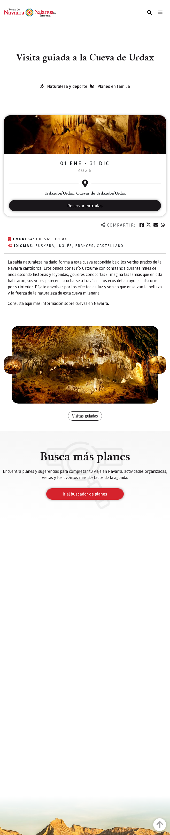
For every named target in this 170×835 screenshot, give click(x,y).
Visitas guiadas (85, 416)
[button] (13, 365)
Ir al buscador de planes (85, 494)
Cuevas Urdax (51, 238)
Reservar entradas (85, 205)
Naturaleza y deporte (67, 86)
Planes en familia (114, 86)
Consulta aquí (20, 303)
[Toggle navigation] (160, 12)
